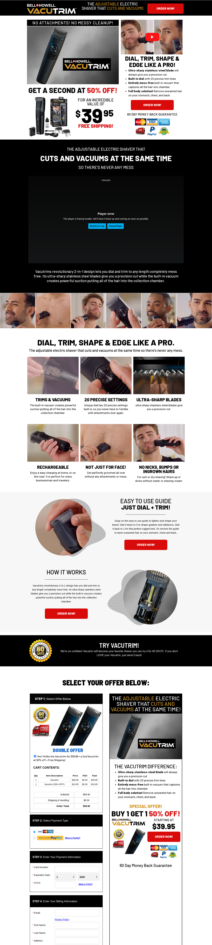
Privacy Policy (62, 919)
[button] (165, 8)
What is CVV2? (86, 884)
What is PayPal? (72, 838)
